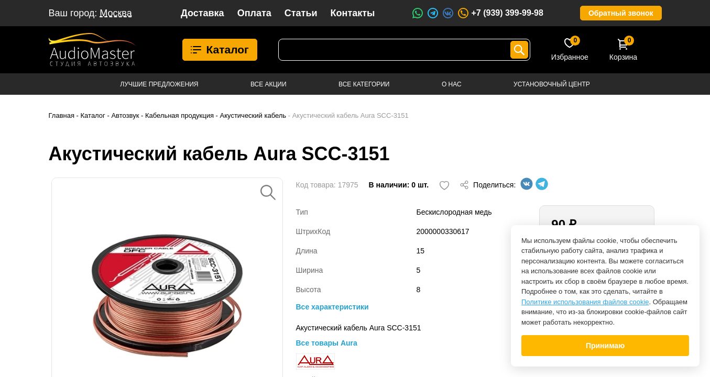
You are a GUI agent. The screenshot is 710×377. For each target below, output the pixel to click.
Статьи (301, 13)
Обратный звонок (620, 13)
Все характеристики (332, 307)
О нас (452, 84)
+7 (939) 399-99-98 (500, 13)
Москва (116, 13)
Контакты (353, 13)
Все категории (363, 84)
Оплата (254, 13)
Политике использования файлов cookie (585, 302)
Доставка (202, 13)
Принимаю (605, 345)
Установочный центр (552, 84)
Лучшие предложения (159, 84)
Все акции (268, 84)
